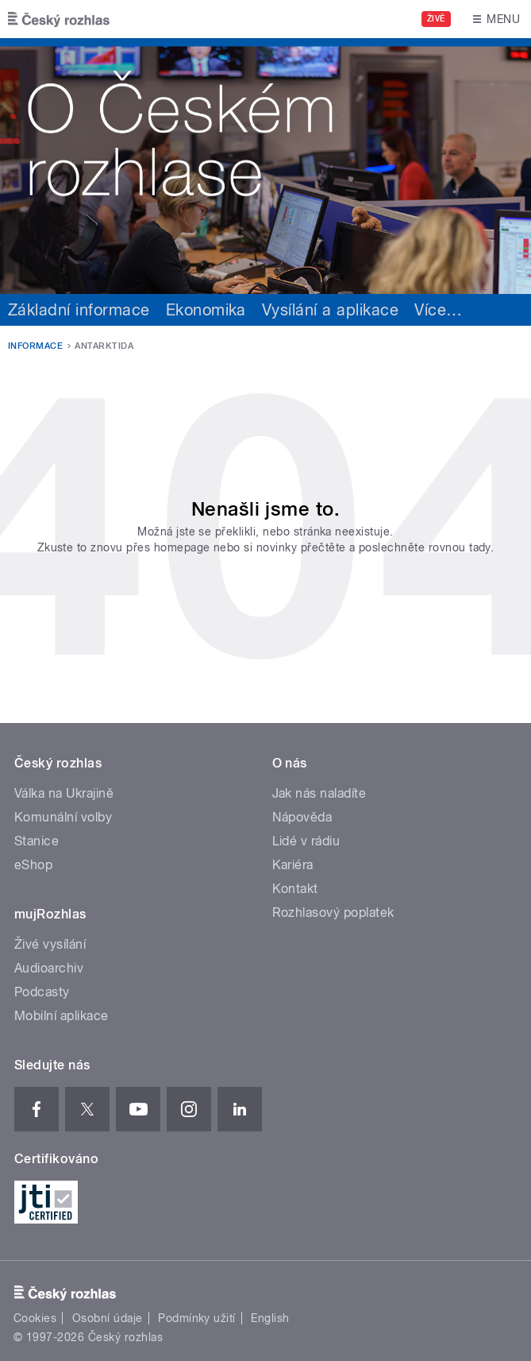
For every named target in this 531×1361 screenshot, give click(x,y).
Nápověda (302, 817)
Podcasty (42, 991)
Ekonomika (206, 309)
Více (438, 309)
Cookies (34, 1318)
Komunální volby (63, 817)
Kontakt (295, 888)
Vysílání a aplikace (330, 309)
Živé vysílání (50, 944)
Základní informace (79, 309)
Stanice (36, 841)
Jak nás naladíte (319, 793)
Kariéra (293, 864)
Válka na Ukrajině (64, 793)
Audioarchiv (48, 968)
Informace (35, 346)
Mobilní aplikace (61, 1015)
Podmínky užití (197, 1318)
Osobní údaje (107, 1318)
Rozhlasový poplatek (333, 912)
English (270, 1318)
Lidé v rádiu (306, 841)
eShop (33, 864)
